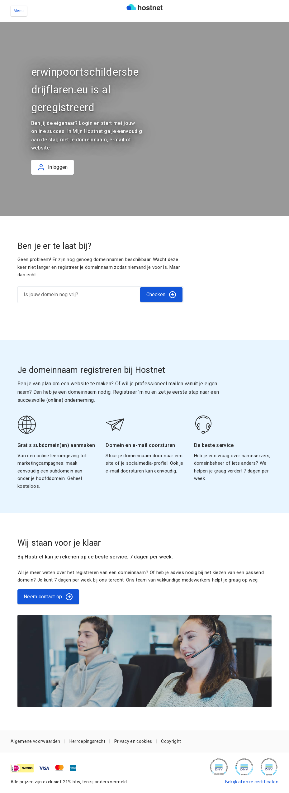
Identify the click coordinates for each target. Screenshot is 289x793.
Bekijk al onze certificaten (251, 781)
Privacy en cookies (133, 741)
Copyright (171, 741)
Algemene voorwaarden (35, 741)
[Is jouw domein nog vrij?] (78, 294)
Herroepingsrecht (87, 741)
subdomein (61, 471)
